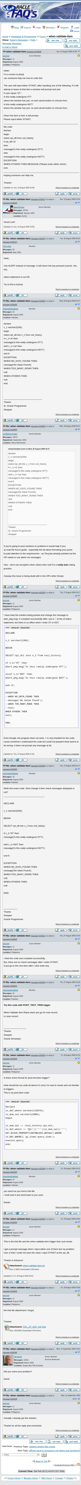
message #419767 (38, 239)
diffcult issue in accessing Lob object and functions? (54, 1450)
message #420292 (38, 1219)
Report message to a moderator (67, 188)
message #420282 (38, 1055)
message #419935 (38, 301)
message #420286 (38, 1168)
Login (75, 27)
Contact (59, 1478)
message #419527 (38, 199)
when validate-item (16, 51)
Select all (15, 628)
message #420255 (38, 593)
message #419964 (38, 426)
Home (74, 31)
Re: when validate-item (18, 199)
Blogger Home (31, 1478)
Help (37, 27)
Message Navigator (12, 43)
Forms (42, 36)
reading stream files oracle (42, 1446)
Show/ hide (25, 628)
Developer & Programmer (23, 36)
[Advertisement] (60, 11)
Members (49, 27)
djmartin (18, 1356)
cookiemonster (10, 434)
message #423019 (38, 1349)
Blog (15, 27)
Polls (33, 40)
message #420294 (38, 1287)
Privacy (69, 1478)
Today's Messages (19, 40)
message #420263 (38, 982)
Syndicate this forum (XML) (64, 1465)
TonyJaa (7, 246)
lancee (6, 56)
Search (26, 27)
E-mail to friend (9, 47)
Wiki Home (46, 1478)
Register (63, 27)
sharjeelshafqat (10, 309)
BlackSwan (18, 207)
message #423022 (38, 1395)
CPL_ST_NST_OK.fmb (34, 1326)
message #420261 (38, 936)
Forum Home (14, 1478)
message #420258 (38, 766)
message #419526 (34, 52)
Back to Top (41, 1461)
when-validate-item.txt (34, 1265)
